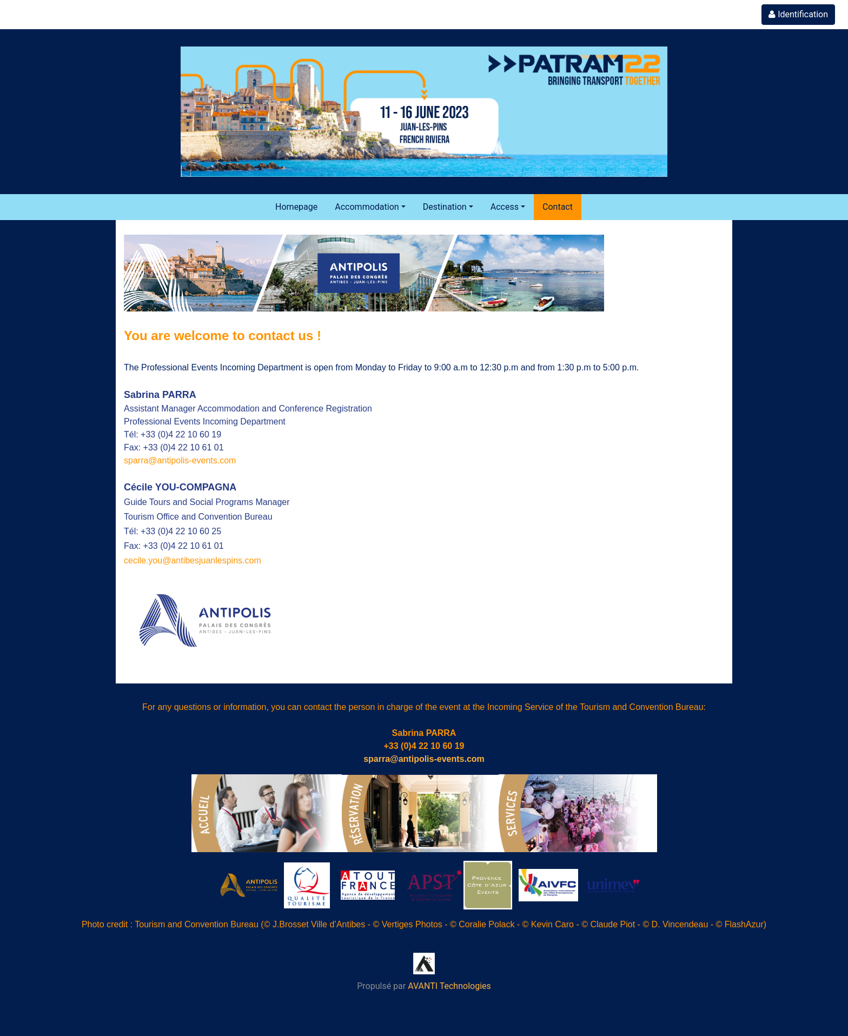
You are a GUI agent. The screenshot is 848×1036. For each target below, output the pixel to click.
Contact (557, 207)
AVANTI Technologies (449, 986)
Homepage (296, 207)
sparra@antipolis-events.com (180, 460)
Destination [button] (445, 207)
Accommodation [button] (367, 207)
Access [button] (505, 207)
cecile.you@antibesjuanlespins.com (192, 560)
